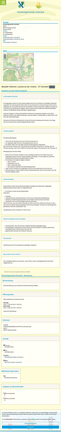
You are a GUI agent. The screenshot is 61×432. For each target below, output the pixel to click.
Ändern (52, 87)
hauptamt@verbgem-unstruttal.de (11, 37)
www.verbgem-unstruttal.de (10, 42)
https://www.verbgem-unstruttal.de (13, 362)
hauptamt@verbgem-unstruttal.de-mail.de (13, 39)
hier (35, 419)
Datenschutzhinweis (30, 423)
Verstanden (30, 427)
